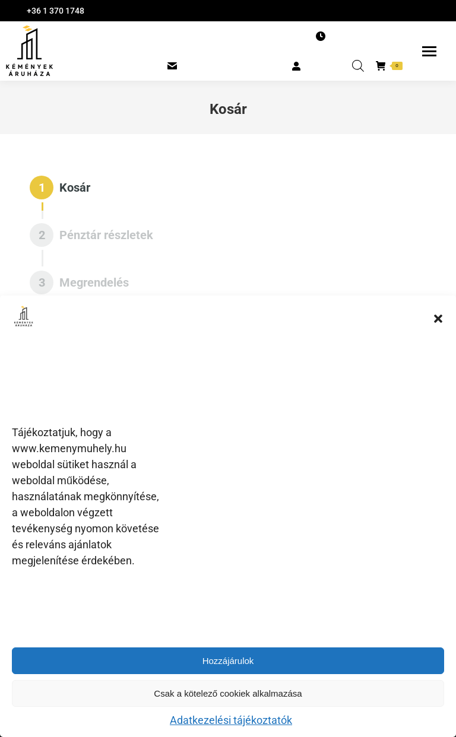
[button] (438, 319)
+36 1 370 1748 (55, 10)
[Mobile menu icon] (429, 51)
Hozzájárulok (228, 661)
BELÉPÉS (316, 65)
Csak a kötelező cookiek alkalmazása (228, 693)
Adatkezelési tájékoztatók (231, 720)
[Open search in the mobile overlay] (358, 66)
